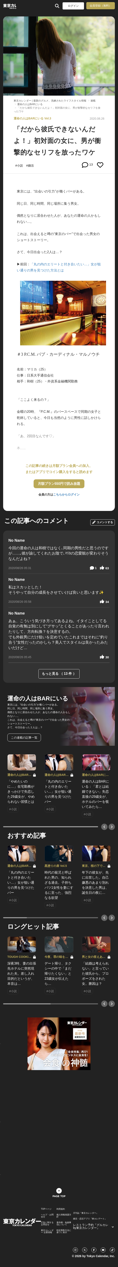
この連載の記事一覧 (24, 737)
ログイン (73, 5)
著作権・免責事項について (63, 1224)
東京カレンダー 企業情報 (47, 1231)
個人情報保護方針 (63, 1216)
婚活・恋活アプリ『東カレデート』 (90, 1219)
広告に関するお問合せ (47, 1224)
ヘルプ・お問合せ (47, 1216)
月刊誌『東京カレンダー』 (85, 1213)
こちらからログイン (66, 494)
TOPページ (46, 1209)
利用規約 (60, 1209)
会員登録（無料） (100, 5)
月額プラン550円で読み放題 (59, 483)
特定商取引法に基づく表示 (63, 1231)
